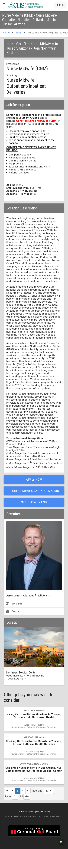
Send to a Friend (34, 502)
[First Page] (7, 791)
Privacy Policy (43, 811)
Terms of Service (26, 811)
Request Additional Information (34, 491)
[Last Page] (28, 791)
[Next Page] (23, 791)
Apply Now (34, 479)
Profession (12, 64)
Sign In (60, 5)
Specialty (11, 75)
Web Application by (34, 830)
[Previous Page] (12, 791)
